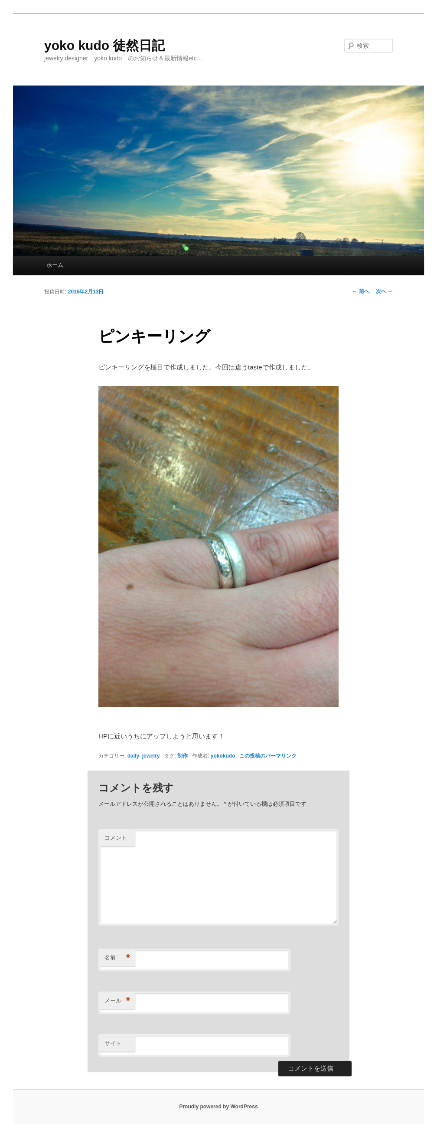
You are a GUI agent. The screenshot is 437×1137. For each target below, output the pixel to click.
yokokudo (223, 756)
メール (117, 1001)
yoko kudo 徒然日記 (104, 45)
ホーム (54, 265)
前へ (360, 291)
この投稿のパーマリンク (268, 756)
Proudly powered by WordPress (218, 1107)
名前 (117, 958)
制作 (182, 756)
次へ (384, 291)
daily (133, 756)
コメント (115, 837)
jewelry (151, 756)
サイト (112, 1043)
